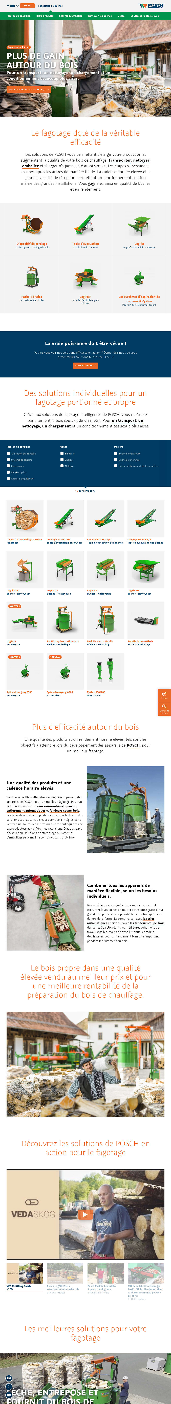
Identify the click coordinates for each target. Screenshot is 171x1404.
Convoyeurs (17, 466)
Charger (69, 459)
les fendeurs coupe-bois (147, 923)
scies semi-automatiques (54, 806)
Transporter (120, 160)
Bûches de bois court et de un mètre (138, 466)
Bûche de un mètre (129, 459)
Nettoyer (69, 466)
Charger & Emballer (70, 15)
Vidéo (121, 15)
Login (27, 5)
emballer (30, 165)
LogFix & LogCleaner (22, 478)
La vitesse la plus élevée (145, 15)
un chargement (56, 426)
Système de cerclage (21, 459)
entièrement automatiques (26, 810)
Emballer (70, 453)
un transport (124, 420)
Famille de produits (18, 15)
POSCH (133, 745)
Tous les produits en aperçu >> (29, 89)
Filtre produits (44, 15)
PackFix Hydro (18, 472)
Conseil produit (85, 365)
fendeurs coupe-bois (64, 810)
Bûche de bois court (129, 453)
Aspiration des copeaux (23, 453)
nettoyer (141, 160)
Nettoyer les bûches (100, 15)
